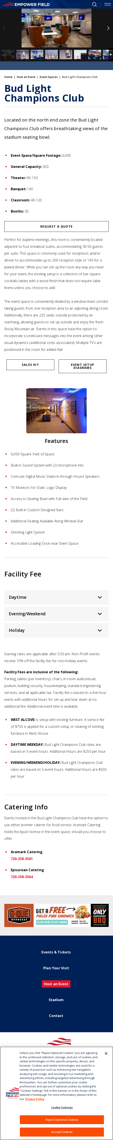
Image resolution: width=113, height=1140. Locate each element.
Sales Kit (30, 365)
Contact (56, 1015)
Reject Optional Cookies (62, 1120)
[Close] (106, 1053)
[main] (56, 452)
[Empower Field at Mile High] (26, 4)
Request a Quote (56, 226)
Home (8, 77)
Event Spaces (49, 77)
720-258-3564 (22, 876)
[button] (92, 4)
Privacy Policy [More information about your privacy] (34, 1099)
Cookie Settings (62, 1107)
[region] (56, 1093)
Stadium (56, 999)
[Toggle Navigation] (107, 4)
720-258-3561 (22, 858)
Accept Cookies (61, 1132)
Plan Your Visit (56, 968)
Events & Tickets (56, 952)
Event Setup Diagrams (82, 366)
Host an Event (26, 77)
